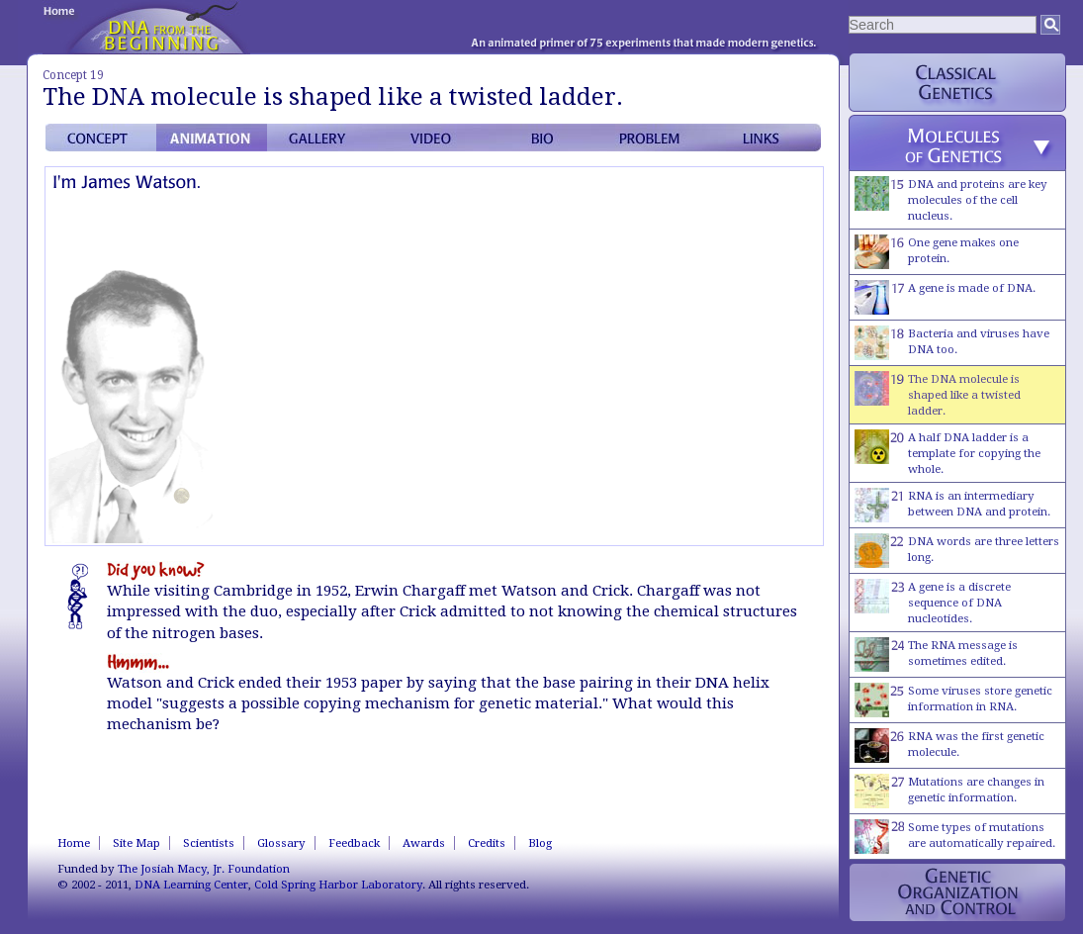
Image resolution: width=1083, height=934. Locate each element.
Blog (540, 843)
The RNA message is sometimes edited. (936, 654)
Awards (424, 843)
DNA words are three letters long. (957, 550)
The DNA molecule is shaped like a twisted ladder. (938, 394)
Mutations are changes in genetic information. (949, 791)
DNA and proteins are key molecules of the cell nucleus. (951, 199)
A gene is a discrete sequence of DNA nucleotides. (933, 602)
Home (73, 843)
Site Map (136, 843)
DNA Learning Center (191, 884)
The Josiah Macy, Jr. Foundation (204, 869)
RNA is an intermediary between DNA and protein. (952, 505)
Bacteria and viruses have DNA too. (952, 343)
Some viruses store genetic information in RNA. (953, 700)
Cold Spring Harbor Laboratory (338, 884)
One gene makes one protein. (937, 251)
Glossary (281, 843)
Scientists (208, 843)
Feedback (354, 843)
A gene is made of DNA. (945, 297)
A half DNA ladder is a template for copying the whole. (947, 452)
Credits (486, 843)
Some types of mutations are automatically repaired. (955, 836)
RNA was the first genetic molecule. (949, 745)
